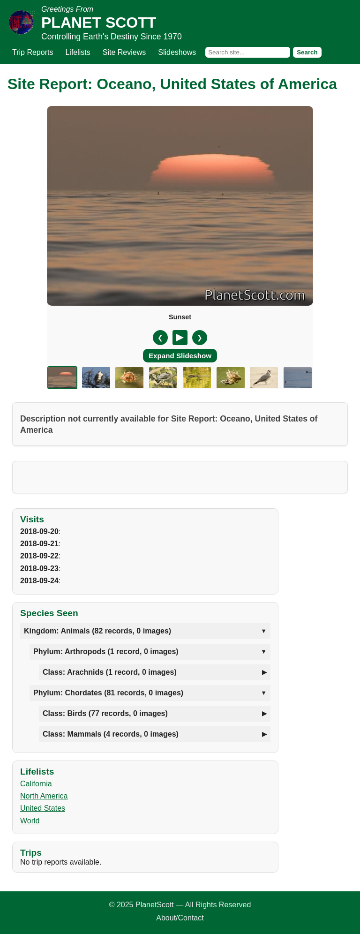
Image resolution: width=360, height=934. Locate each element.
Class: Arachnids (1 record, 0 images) (110, 672)
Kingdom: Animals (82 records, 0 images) (97, 631)
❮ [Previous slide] (160, 337)
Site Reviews (124, 52)
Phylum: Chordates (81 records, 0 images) (108, 693)
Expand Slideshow (180, 356)
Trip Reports (32, 52)
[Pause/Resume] (180, 337)
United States (42, 808)
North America (44, 796)
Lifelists (77, 52)
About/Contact (179, 918)
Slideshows (177, 52)
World (30, 821)
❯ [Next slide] (199, 337)
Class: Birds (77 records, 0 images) (105, 713)
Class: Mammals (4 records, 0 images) (111, 734)
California (36, 784)
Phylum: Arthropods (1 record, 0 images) (106, 651)
